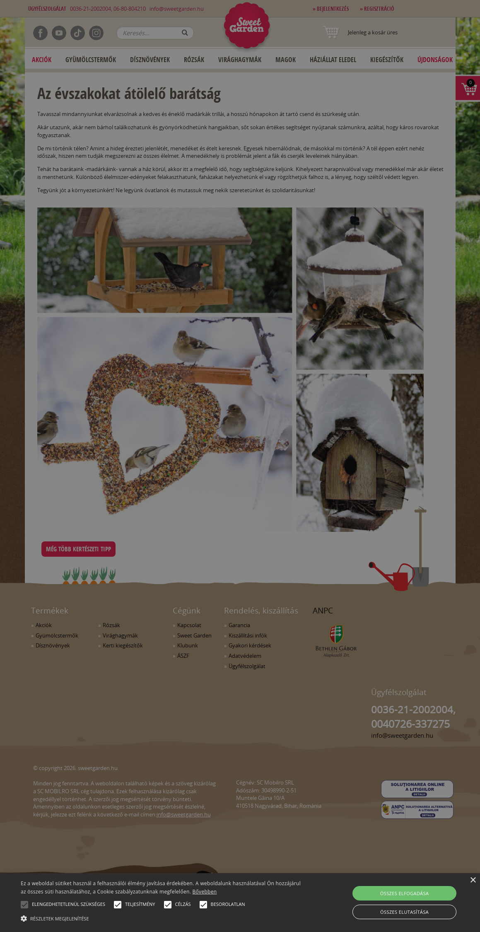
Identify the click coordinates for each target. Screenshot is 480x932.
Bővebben (205, 891)
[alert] (240, 466)
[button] (24, 904)
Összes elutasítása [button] (404, 912)
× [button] (473, 880)
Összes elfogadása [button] (404, 893)
